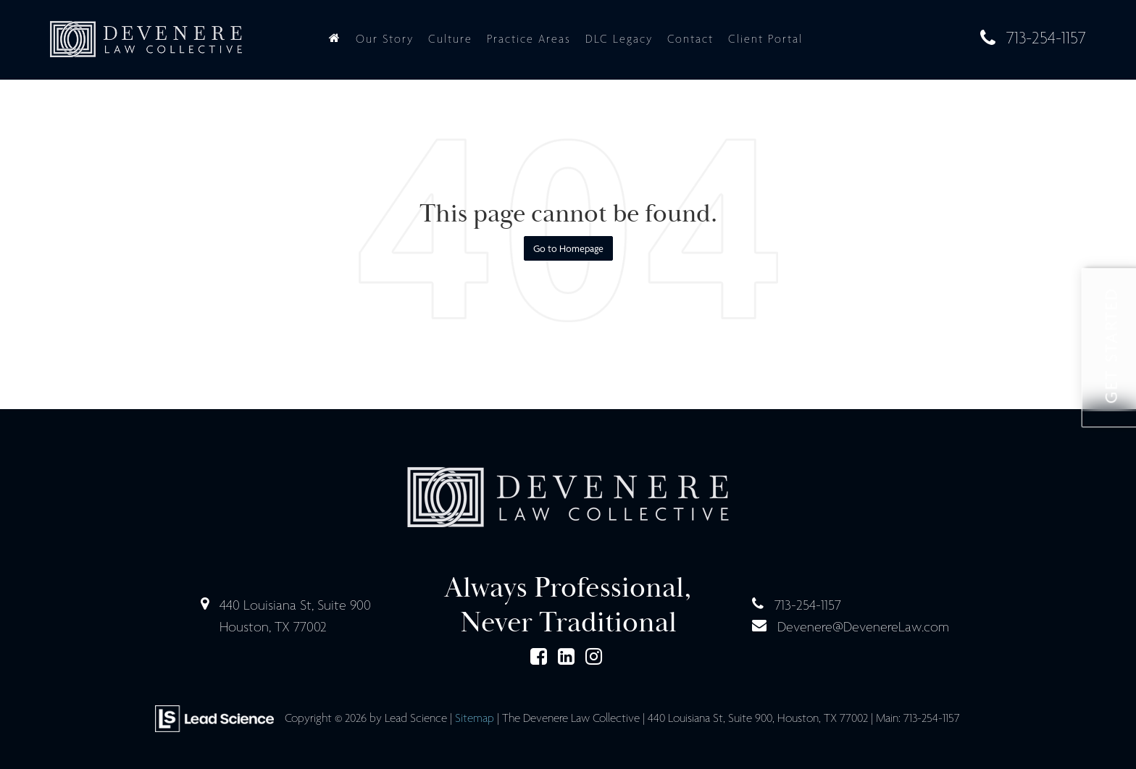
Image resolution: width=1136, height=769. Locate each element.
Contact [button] (690, 39)
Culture (450, 39)
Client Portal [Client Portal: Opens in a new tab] (765, 39)
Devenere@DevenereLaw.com (863, 626)
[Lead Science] (214, 717)
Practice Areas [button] (529, 39)
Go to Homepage (568, 248)
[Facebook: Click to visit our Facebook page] (539, 658)
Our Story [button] (385, 39)
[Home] (335, 39)
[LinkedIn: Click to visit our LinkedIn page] (566, 658)
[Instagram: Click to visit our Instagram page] (594, 658)
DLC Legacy (619, 39)
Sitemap (474, 718)
